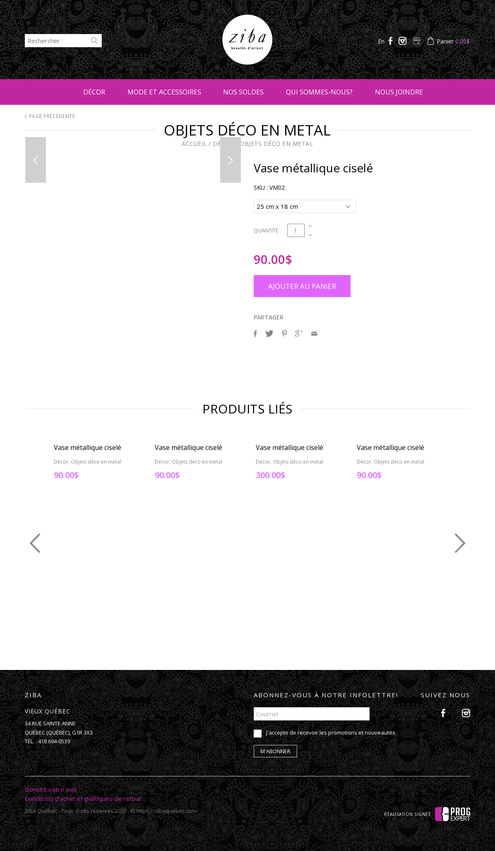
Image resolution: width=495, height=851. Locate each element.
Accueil (194, 143)
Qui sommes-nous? (319, 92)
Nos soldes (243, 92)
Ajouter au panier (302, 285)
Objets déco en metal (276, 143)
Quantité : (267, 229)
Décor (94, 92)
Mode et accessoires (164, 92)
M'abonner (275, 750)
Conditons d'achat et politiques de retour (83, 797)
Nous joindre (399, 92)
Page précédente (50, 116)
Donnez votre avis (51, 788)
